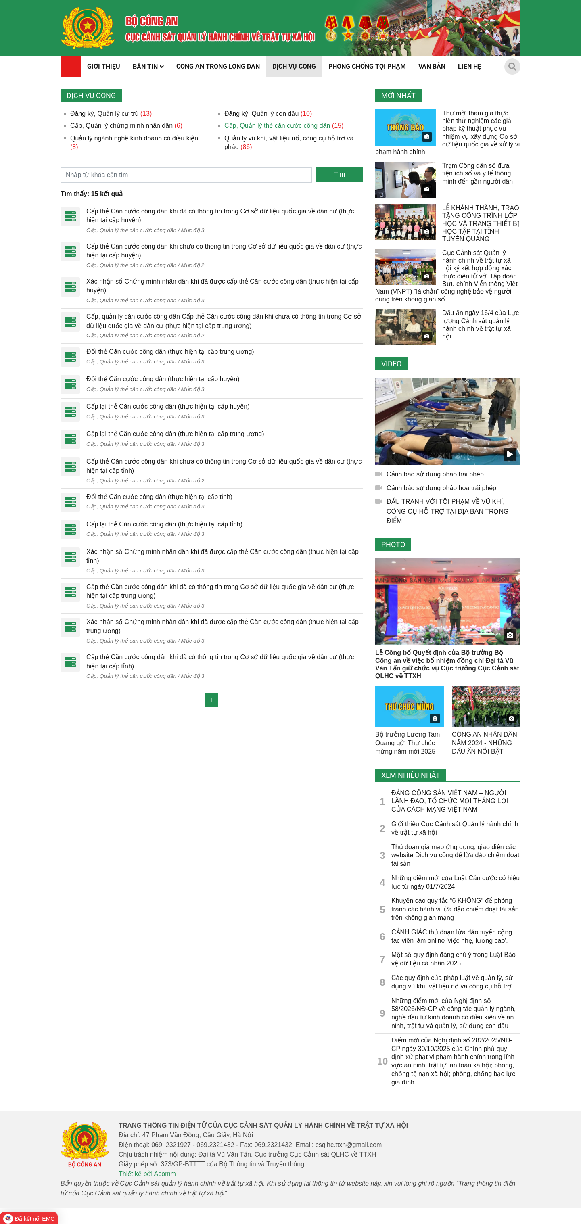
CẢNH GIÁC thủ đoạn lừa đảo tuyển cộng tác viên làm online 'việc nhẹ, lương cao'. (451, 936)
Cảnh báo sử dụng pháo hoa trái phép (441, 488)
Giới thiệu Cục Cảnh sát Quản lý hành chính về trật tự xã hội (454, 828)
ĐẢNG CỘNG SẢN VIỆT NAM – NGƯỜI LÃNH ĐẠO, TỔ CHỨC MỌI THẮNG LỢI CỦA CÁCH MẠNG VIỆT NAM (449, 801)
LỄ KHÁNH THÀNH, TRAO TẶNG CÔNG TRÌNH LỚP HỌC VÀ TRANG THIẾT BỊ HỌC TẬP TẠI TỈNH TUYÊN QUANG (480, 223)
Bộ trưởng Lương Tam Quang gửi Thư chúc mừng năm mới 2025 (407, 743)
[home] (88, 28)
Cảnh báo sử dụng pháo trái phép (435, 474)
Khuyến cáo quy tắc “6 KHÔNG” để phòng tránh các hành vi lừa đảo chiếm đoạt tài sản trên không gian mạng (455, 909)
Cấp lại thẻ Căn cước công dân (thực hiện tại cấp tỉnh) (164, 524)
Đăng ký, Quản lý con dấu (261, 113)
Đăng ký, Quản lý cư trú (104, 113)
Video (391, 363)
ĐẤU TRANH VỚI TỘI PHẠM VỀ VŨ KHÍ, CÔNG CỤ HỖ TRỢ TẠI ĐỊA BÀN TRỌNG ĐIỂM (447, 511)
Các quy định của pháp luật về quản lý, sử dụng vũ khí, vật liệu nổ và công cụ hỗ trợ (452, 982)
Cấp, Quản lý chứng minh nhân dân (121, 125)
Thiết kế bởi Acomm (147, 1173)
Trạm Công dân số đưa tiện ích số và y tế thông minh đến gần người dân (477, 173)
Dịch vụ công (91, 95)
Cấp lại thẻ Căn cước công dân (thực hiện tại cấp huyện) (168, 406)
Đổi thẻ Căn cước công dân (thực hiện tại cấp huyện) (163, 379)
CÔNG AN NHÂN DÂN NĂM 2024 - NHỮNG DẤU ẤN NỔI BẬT (484, 743)
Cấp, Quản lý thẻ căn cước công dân (277, 125)
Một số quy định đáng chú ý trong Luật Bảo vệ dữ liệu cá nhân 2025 (453, 959)
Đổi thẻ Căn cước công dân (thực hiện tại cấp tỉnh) (159, 496)
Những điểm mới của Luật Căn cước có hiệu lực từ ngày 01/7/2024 (455, 882)
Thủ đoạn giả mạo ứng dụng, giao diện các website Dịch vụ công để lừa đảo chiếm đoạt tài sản (455, 855)
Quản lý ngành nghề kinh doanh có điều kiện (134, 138)
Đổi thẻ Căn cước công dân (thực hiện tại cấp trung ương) (170, 351)
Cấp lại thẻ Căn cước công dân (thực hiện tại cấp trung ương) (175, 433)
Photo (393, 544)
